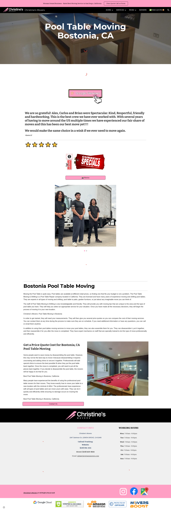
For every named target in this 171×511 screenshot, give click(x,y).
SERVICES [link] (120, 10)
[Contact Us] (53, 403)
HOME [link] (108, 10)
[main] (85, 31)
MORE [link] (131, 10)
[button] (168, 10)
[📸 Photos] (85, 177)
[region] (85, 3)
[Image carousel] (85, 218)
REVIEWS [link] (143, 10)
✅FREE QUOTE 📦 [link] (156, 10)
